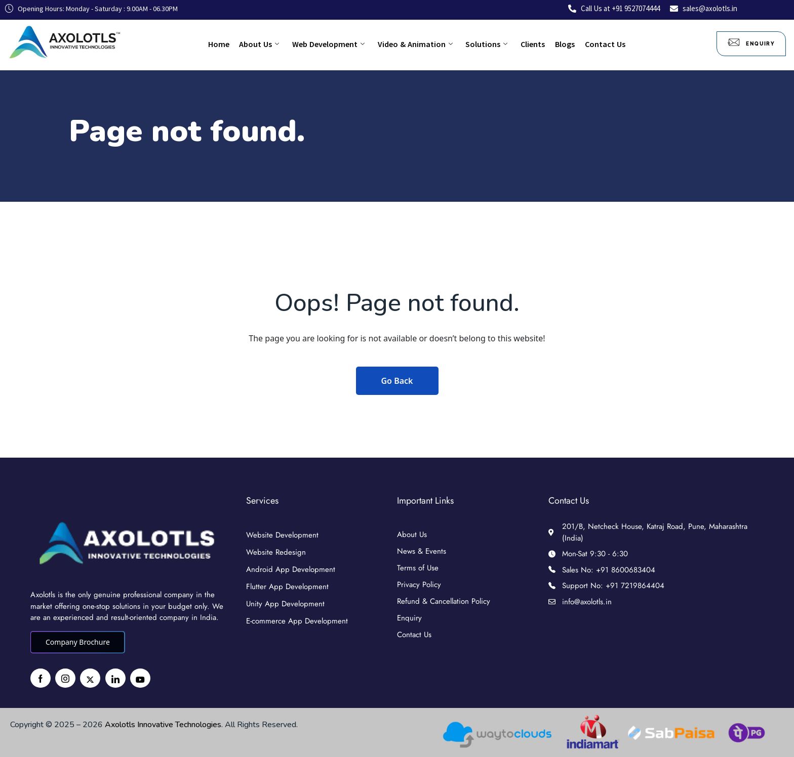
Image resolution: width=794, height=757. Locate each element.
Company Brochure (78, 642)
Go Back (397, 380)
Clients (528, 44)
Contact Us (595, 44)
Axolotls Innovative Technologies (163, 724)
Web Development (331, 44)
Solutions (484, 44)
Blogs (558, 44)
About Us (264, 44)
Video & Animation (415, 44)
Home (225, 44)
